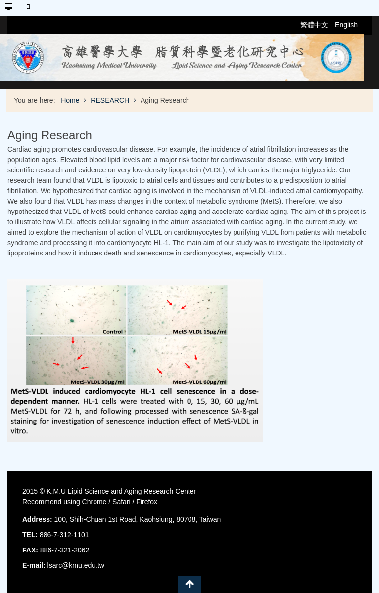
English (346, 25)
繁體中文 (315, 25)
